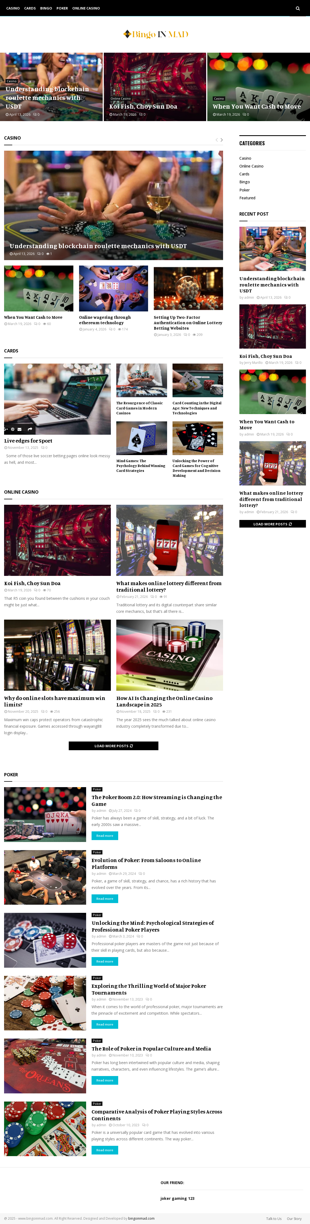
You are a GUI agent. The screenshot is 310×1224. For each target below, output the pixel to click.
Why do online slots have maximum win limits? (54, 701)
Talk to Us (273, 1218)
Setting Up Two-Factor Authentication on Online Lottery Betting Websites (188, 322)
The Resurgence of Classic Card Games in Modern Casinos (139, 407)
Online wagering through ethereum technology (105, 319)
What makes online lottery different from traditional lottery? (169, 586)
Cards (30, 8)
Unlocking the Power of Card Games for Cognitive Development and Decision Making (196, 468)
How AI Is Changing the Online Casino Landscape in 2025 (164, 701)
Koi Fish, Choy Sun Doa (143, 106)
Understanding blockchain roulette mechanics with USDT (47, 97)
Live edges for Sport (28, 440)
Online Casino (86, 8)
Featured (247, 197)
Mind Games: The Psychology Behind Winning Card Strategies (140, 465)
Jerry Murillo (253, 362)
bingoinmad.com (141, 1218)
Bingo (46, 8)
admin (101, 810)
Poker (62, 8)
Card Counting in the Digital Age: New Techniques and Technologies (197, 407)
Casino (13, 8)
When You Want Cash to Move (257, 106)
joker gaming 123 (178, 1198)
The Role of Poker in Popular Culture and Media (151, 1048)
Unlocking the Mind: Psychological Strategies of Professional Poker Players (153, 926)
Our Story (294, 1218)
